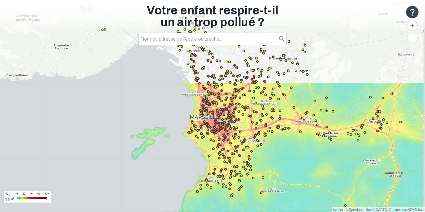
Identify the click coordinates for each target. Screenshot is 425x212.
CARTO (381, 209)
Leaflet (338, 209)
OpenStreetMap (360, 209)
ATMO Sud (416, 209)
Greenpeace (398, 209)
